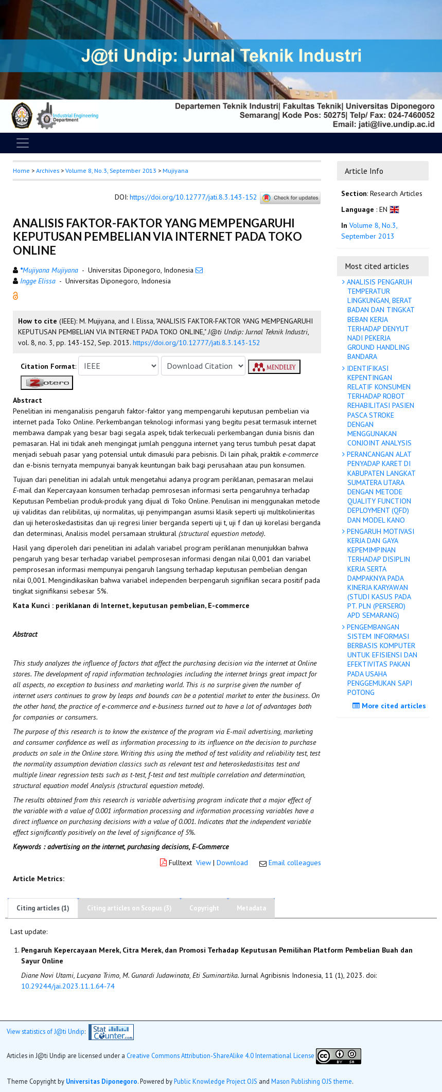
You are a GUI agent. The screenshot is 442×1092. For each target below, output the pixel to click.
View (203, 862)
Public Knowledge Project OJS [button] (215, 1081)
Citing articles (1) (42, 908)
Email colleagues (295, 862)
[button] (15, 295)
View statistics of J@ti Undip (45, 1031)
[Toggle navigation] (22, 143)
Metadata (251, 908)
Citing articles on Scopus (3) (129, 908)
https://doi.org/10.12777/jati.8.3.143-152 (193, 197)
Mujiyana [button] (175, 170)
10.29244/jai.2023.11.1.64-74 (68, 986)
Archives (47, 170)
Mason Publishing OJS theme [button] (311, 1081)
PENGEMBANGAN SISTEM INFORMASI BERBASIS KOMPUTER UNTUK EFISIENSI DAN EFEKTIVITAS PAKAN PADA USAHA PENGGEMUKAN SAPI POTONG (381, 659)
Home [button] (21, 170)
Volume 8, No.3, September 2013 (110, 170)
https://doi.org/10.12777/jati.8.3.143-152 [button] (196, 342)
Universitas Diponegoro (101, 1081)
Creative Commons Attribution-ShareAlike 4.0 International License (220, 1055)
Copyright (204, 908)
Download (232, 862)
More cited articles (390, 705)
